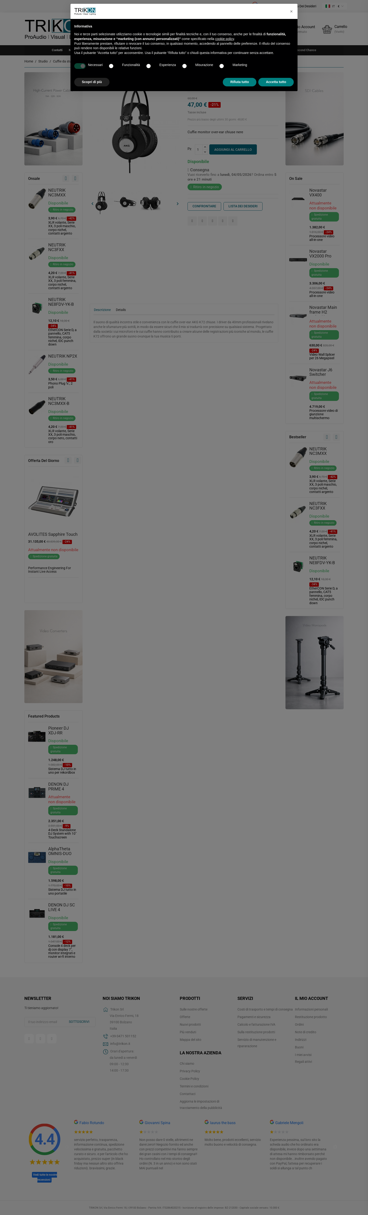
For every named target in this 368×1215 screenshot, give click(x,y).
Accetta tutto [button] (276, 82)
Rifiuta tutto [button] (239, 82)
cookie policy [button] (224, 39)
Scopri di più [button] (92, 82)
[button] (291, 11)
